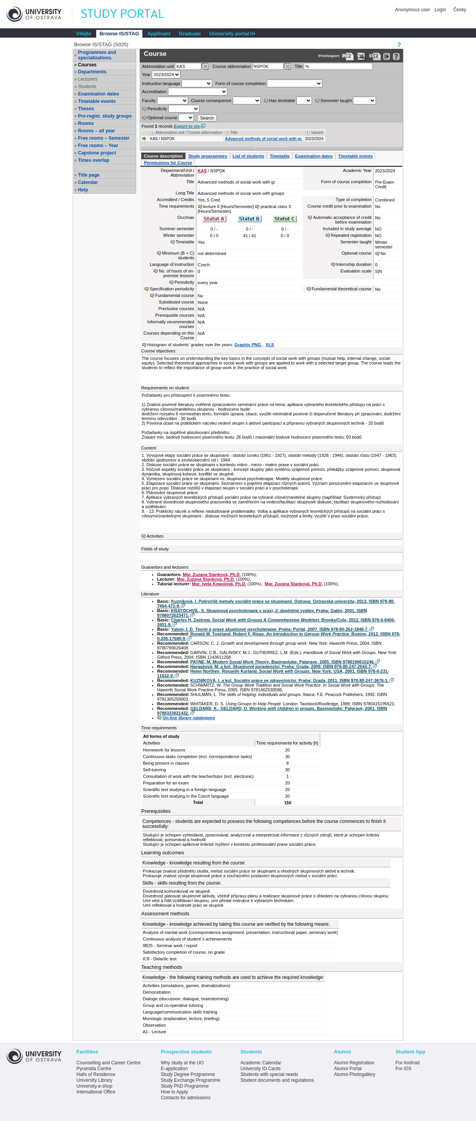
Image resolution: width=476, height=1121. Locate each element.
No (383, 253)
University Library (94, 1080)
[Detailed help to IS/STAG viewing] (396, 56)
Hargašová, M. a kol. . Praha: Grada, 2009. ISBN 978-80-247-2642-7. (281, 666)
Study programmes (207, 156)
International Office (96, 1092)
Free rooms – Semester (104, 138)
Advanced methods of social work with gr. (263, 139)
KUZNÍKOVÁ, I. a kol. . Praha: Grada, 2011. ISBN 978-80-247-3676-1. (289, 680)
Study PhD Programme (184, 1086)
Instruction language (161, 83)
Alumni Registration (354, 1062)
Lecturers (87, 79)
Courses (87, 65)
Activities (155, 536)
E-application (174, 1068)
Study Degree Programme (188, 1074)
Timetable (279, 156)
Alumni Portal (348, 1068)
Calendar (88, 182)
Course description (163, 156)
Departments (92, 72)
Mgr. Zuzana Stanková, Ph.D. (212, 574)
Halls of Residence (95, 1074)
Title (299, 66)
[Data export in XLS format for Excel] (361, 56)
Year (146, 74)
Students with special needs (269, 1074)
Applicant (158, 33)
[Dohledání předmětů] (288, 67)
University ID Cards (260, 1068)
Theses (86, 108)
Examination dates (98, 94)
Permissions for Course (168, 162)
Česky (459, 9)
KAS (202, 170)
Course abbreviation (232, 66)
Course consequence (211, 100)
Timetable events (97, 101)
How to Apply (174, 1092)
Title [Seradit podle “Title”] (234, 132)
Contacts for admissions (185, 1097)
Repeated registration (351, 235)
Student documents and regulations (277, 1080)
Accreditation (154, 91)
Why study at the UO (182, 1062)
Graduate (190, 33)
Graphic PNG (248, 344)
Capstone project (97, 153)
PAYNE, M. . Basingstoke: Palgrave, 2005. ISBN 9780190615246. (282, 661)
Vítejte (83, 33)
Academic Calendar (261, 1062)
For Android (407, 1062)
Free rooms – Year (98, 145)
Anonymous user (413, 9)
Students (87, 86)
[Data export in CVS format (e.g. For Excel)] (375, 56)
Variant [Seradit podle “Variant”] (317, 132)
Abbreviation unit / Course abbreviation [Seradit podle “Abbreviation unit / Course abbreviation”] (189, 132)
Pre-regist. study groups (105, 116)
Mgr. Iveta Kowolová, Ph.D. (219, 583)
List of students (249, 156)
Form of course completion (240, 83)
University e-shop (94, 1086)
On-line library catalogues (189, 717)
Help (83, 190)
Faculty (149, 100)
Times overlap (93, 160)
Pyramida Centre (93, 1068)
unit (158, 66)
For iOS (403, 1068)
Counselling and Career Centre (108, 1062)
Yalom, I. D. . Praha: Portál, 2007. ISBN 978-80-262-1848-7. (270, 629)
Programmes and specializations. (97, 55)
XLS (270, 344)
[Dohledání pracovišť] (205, 67)
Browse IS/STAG (119, 33)
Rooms (86, 123)
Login (440, 9)
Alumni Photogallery (355, 1074)
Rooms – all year (96, 131)
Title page (89, 175)
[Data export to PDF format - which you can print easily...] (348, 56)
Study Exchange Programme (190, 1080)
